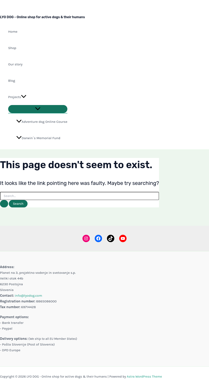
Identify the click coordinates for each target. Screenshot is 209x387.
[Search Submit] (4, 203)
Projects (17, 97)
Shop (12, 48)
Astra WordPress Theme (144, 376)
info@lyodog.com (28, 295)
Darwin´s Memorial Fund (38, 138)
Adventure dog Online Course (41, 122)
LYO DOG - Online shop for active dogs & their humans (42, 17)
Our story (15, 64)
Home (12, 31)
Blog (11, 80)
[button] (23, 97)
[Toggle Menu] (37, 109)
